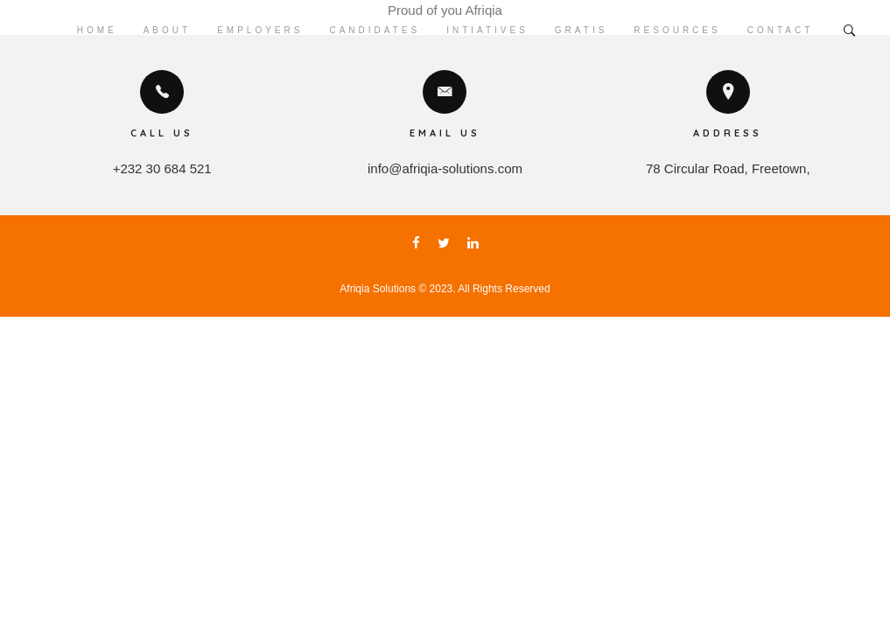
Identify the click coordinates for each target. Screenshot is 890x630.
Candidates (374, 30)
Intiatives (487, 30)
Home (97, 30)
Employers (260, 30)
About (167, 30)
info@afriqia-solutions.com (445, 168)
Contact (780, 30)
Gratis (581, 30)
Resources (677, 30)
